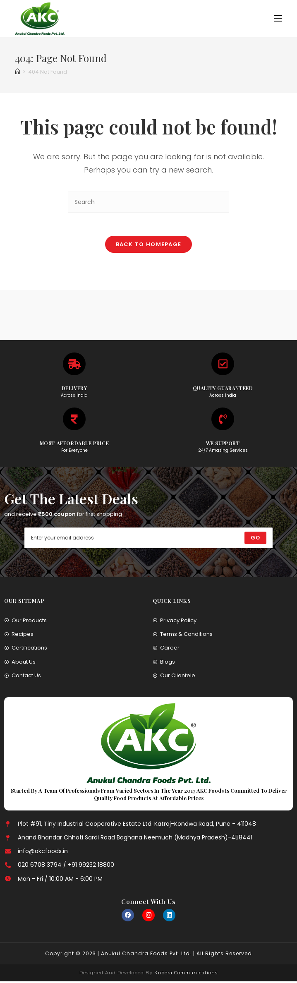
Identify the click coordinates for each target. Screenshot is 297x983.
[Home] (17, 72)
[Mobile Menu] (278, 18)
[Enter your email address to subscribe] (148, 539)
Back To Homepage (149, 246)
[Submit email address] (255, 539)
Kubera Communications (185, 974)
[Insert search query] (148, 202)
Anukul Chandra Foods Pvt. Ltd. (146, 955)
